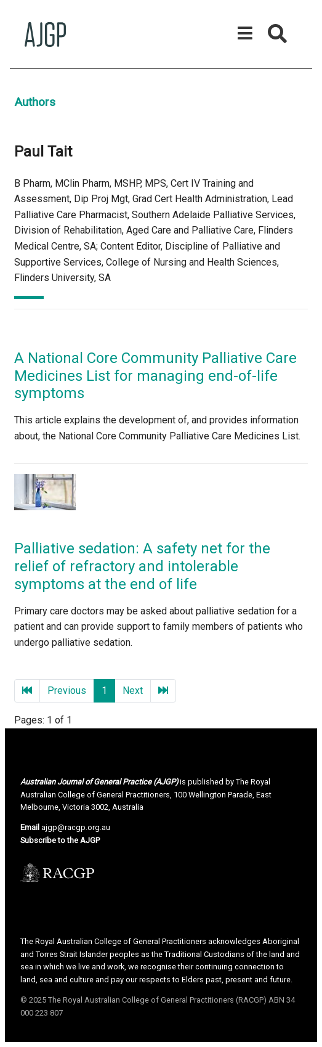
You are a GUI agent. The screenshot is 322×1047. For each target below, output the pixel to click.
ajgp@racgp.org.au (75, 827)
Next (133, 690)
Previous (66, 690)
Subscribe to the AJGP (60, 840)
